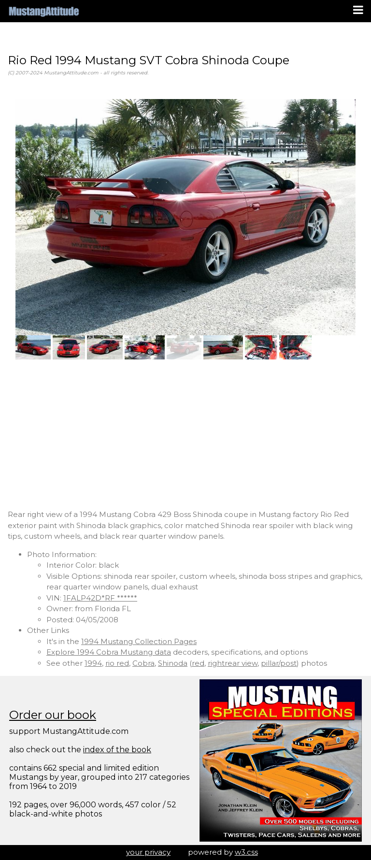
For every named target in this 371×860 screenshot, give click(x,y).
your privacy (148, 852)
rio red (117, 663)
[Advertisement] (185, 434)
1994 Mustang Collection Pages (139, 641)
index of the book (117, 749)
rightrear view (232, 663)
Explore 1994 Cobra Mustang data (108, 652)
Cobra (143, 663)
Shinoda (172, 663)
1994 (93, 663)
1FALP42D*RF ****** (100, 597)
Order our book (52, 715)
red (198, 663)
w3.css (246, 852)
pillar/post (279, 663)
